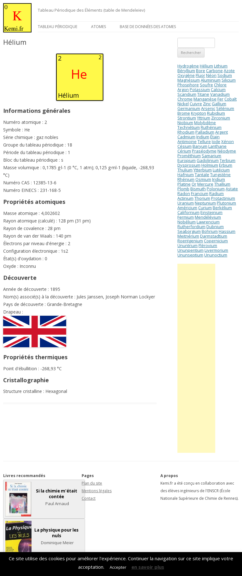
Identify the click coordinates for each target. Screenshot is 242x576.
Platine (184, 184)
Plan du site (92, 483)
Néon (211, 75)
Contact (88, 498)
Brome (183, 113)
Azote (229, 70)
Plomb (183, 189)
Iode (216, 141)
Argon (183, 89)
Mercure (205, 184)
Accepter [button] (118, 567)
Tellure (204, 141)
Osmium (203, 179)
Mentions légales (97, 490)
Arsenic (208, 108)
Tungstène (220, 174)
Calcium (218, 89)
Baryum (200, 146)
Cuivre (196, 104)
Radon (183, 193)
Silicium (229, 80)
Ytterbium (202, 170)
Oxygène (186, 75)
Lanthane (217, 146)
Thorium (202, 198)
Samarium (211, 155)
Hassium (227, 231)
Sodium (224, 75)
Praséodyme (204, 151)
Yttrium (203, 118)
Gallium (219, 104)
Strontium (186, 118)
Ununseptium (190, 255)
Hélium (206, 66)
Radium (216, 193)
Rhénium (185, 179)
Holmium (209, 165)
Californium (188, 212)
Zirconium (220, 118)
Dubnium (215, 226)
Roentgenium (190, 241)
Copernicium (216, 241)
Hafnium (185, 174)
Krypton (198, 113)
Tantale (202, 174)
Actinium (185, 198)
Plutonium (226, 203)
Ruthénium (211, 127)
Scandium (186, 94)
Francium (199, 193)
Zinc (207, 104)
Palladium (204, 132)
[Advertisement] (196, 358)
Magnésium (188, 80)
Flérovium (208, 245)
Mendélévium (208, 217)
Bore (200, 70)
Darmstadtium (213, 236)
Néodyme (226, 151)
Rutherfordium (191, 226)
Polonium (216, 189)
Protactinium (223, 198)
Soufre (206, 85)
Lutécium (221, 170)
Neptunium (205, 203)
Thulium (185, 170)
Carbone (214, 70)
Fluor (200, 75)
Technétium (188, 127)
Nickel (183, 104)
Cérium (184, 151)
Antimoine (187, 141)
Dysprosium (188, 165)
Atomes (98, 26)
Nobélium (186, 222)
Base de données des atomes (148, 26)
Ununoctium (215, 255)
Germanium (188, 108)
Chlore (220, 85)
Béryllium (186, 70)
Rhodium (185, 132)
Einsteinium (211, 212)
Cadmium (186, 137)
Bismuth (198, 189)
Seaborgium (189, 231)
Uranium (185, 203)
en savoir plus (147, 567)
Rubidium (216, 113)
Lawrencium (208, 222)
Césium (184, 146)
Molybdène (205, 122)
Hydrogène (188, 66)
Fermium (185, 217)
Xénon (227, 141)
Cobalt (230, 99)
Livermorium (216, 250)
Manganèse (204, 99)
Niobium (185, 122)
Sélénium (225, 108)
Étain (215, 137)
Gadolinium (208, 160)
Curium (205, 207)
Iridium (218, 179)
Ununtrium (187, 245)
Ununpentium (190, 250)
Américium (187, 207)
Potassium (200, 89)
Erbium (225, 165)
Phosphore (188, 85)
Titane (203, 94)
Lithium (221, 66)
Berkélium (222, 207)
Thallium (222, 184)
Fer (220, 99)
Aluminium (211, 80)
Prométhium (189, 155)
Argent (221, 132)
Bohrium (210, 231)
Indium (202, 137)
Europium (186, 160)
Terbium (227, 160)
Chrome (185, 99)
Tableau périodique (57, 26)
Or (194, 184)
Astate (232, 189)
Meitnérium (188, 236)
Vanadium (220, 94)
